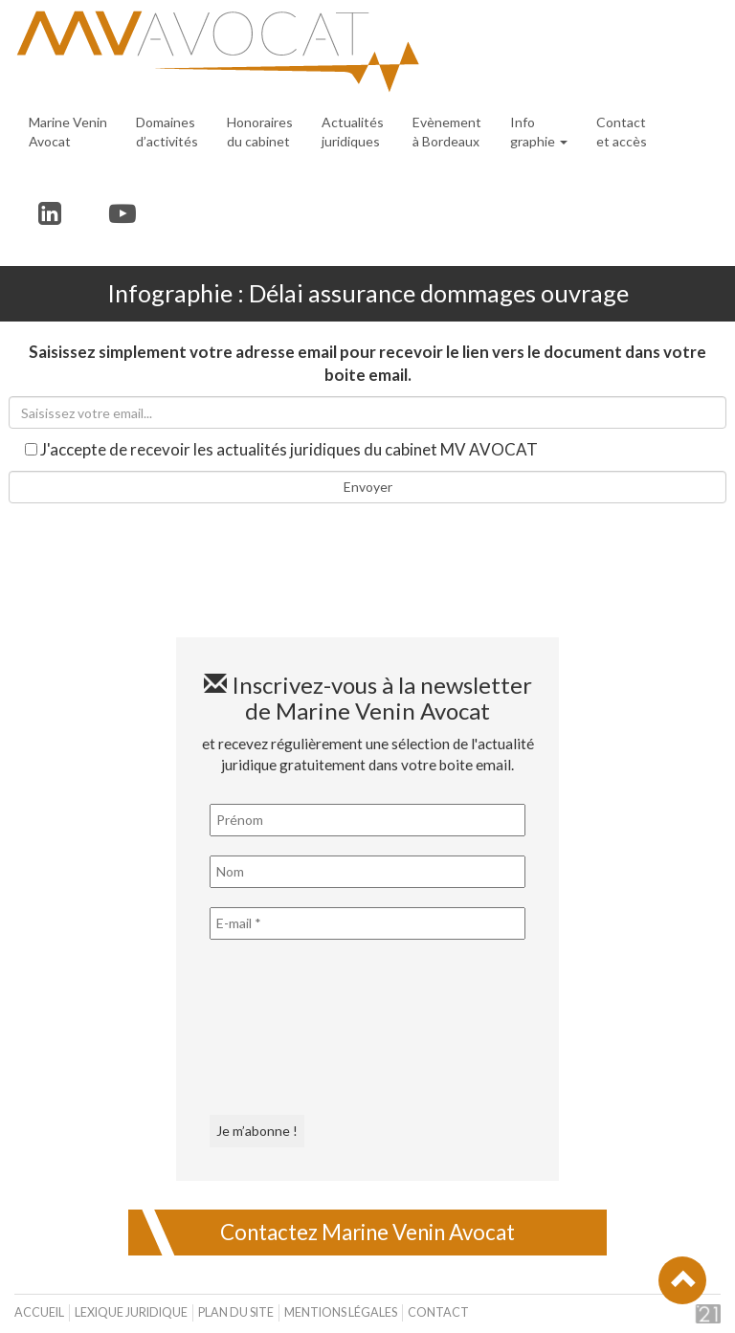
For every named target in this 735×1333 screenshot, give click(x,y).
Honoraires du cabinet (260, 131)
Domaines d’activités (167, 131)
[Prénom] (367, 820)
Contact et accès (621, 131)
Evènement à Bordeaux (446, 131)
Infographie (539, 131)
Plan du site (236, 1312)
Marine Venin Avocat (68, 131)
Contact (438, 1312)
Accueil (39, 1312)
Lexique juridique (131, 1312)
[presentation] (288, 1028)
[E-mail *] (367, 923)
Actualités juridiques (353, 131)
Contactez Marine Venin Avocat (367, 1232)
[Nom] (367, 871)
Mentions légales (340, 1312)
